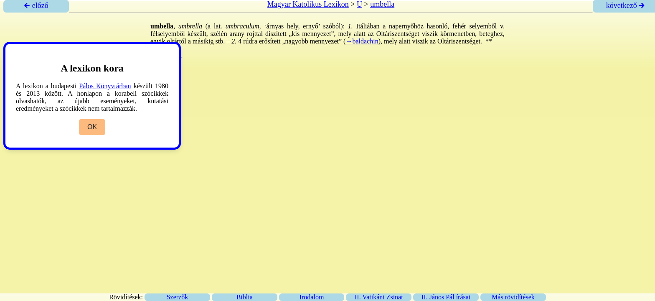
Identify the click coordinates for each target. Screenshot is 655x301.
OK (92, 126)
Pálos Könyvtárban (105, 85)
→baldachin (361, 41)
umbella (382, 4)
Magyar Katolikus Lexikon (308, 4)
